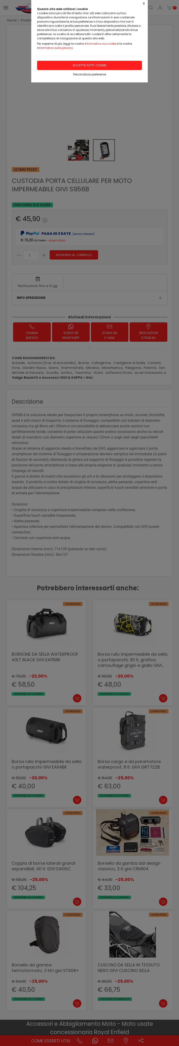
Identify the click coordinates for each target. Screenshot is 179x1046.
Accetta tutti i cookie (89, 65)
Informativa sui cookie (100, 44)
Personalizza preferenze (89, 74)
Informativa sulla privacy (55, 48)
